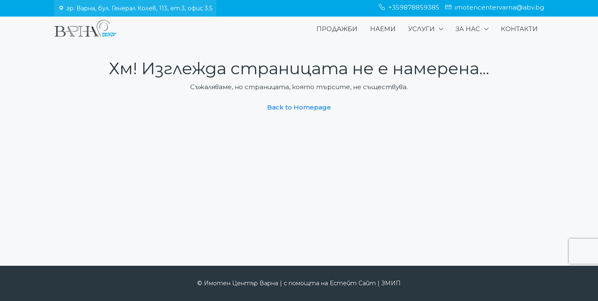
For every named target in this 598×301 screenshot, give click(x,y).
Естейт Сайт (353, 283)
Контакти (519, 29)
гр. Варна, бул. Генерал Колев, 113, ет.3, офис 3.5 (139, 8)
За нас (468, 29)
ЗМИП (391, 283)
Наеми (383, 29)
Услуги (421, 29)
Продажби (337, 29)
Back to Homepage (299, 107)
